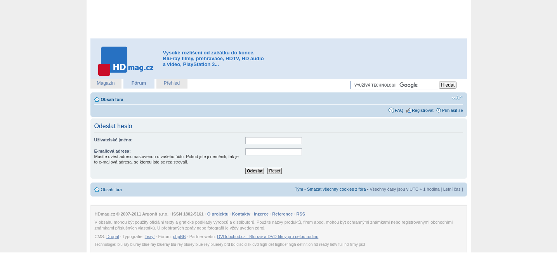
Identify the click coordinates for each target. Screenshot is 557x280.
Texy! (150, 236)
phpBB (179, 236)
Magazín (106, 83)
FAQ (399, 110)
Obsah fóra (112, 99)
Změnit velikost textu (457, 97)
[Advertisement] (278, 19)
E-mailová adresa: (112, 151)
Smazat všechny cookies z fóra (336, 189)
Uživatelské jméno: (113, 139)
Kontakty (241, 214)
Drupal (112, 236)
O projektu (218, 214)
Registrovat (423, 110)
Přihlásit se (452, 110)
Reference (282, 214)
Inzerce (261, 214)
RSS (301, 214)
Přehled (172, 83)
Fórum (139, 83)
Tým (299, 189)
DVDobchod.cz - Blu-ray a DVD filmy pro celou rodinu (267, 236)
